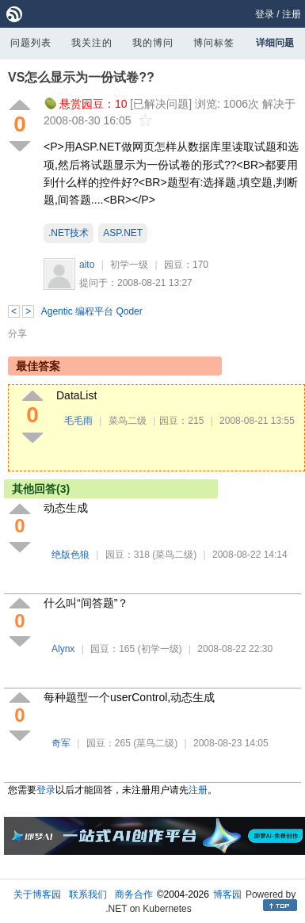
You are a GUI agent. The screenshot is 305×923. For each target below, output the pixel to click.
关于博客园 (37, 894)
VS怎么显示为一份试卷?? (81, 77)
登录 (264, 14)
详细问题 (275, 42)
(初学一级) (160, 648)
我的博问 (152, 42)
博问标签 (213, 42)
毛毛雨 (78, 420)
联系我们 (88, 894)
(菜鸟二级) (174, 554)
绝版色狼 (70, 554)
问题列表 (30, 42)
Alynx (62, 648)
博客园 (227, 894)
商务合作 (134, 894)
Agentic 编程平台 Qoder (92, 311)
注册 (291, 14)
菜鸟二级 (128, 420)
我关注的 (91, 42)
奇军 (61, 743)
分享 (17, 333)
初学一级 (129, 264)
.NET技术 (68, 232)
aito (86, 264)
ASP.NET (123, 232)
